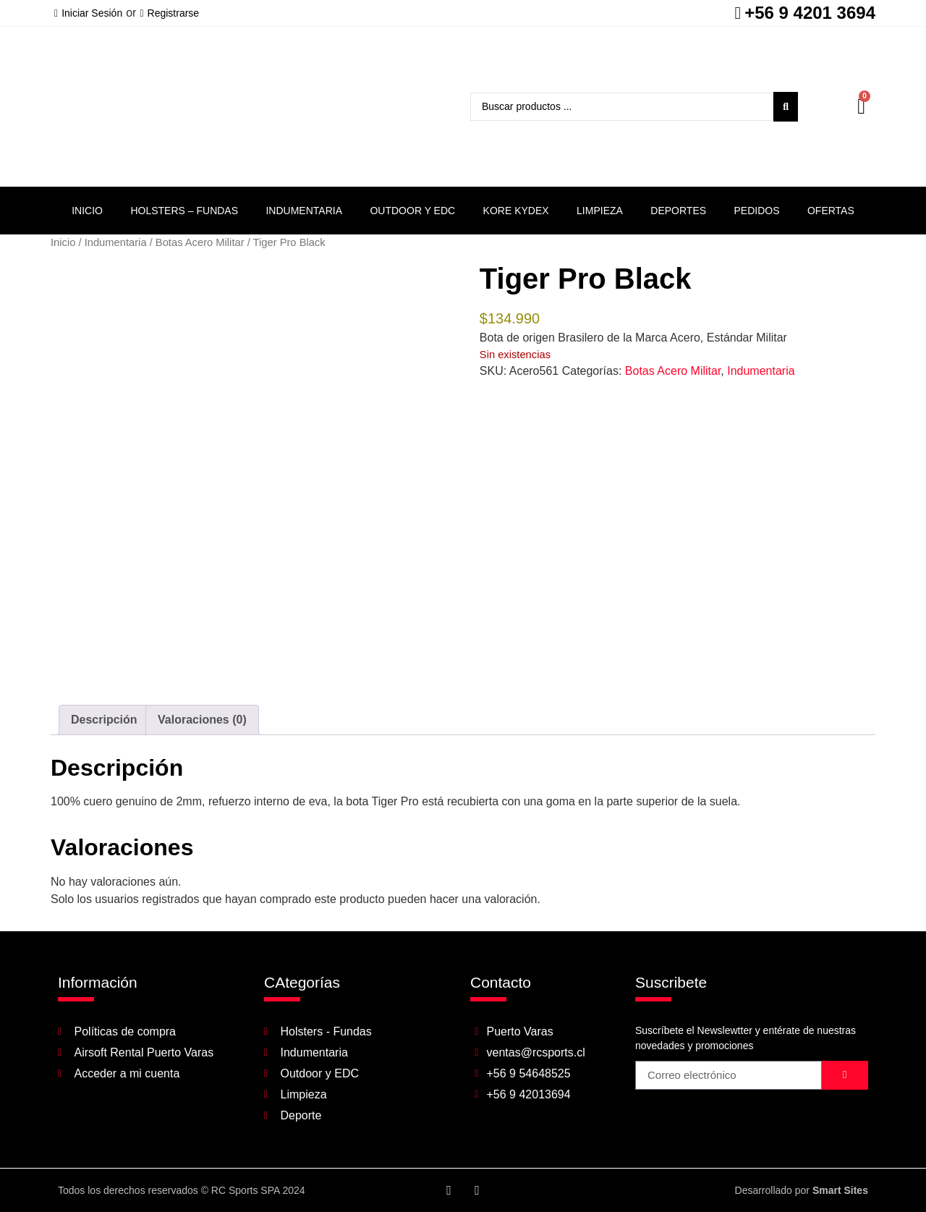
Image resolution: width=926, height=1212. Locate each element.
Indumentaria (304, 210)
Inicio (87, 210)
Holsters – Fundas (184, 210)
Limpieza (600, 210)
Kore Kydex (516, 210)
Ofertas (830, 210)
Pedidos (757, 210)
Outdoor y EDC (412, 210)
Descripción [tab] (104, 719)
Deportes (678, 210)
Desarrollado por (801, 1190)
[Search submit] (785, 107)
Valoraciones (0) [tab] (202, 719)
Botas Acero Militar (200, 242)
